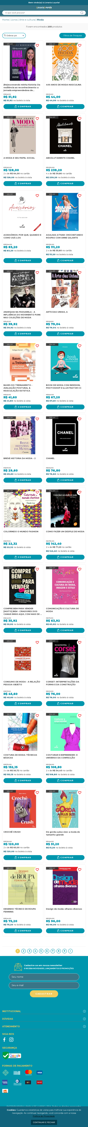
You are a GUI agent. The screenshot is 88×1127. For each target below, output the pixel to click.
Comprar (24, 106)
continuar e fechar (44, 1122)
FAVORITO (37, 45)
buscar (82, 12)
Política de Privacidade (44, 1116)
